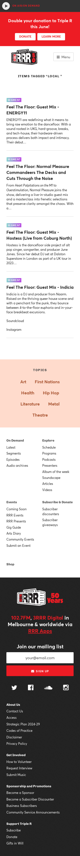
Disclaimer (14, 737)
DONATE (25, 36)
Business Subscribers (21, 806)
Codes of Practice (19, 730)
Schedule (49, 447)
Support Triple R (19, 824)
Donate (11, 837)
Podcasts (49, 459)
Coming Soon (16, 509)
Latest (10, 447)
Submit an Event (18, 545)
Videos (47, 490)
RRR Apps (40, 630)
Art (23, 382)
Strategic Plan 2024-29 (23, 724)
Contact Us (14, 711)
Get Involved (16, 755)
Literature (30, 404)
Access (11, 717)
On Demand (15, 440)
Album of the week (55, 472)
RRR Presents (16, 521)
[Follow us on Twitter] (14, 688)
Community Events (20, 539)
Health (27, 393)
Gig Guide (13, 527)
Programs (49, 453)
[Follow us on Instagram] (66, 688)
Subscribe (13, 830)
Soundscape (51, 477)
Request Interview (19, 768)
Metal (54, 404)
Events (11, 502)
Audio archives (17, 465)
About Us (13, 705)
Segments (13, 453)
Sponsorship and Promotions (28, 786)
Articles (47, 483)
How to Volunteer (19, 762)
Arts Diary (13, 533)
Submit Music (16, 775)
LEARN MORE (51, 36)
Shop (10, 564)
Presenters (49, 465)
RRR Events (14, 515)
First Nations (47, 382)
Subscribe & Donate (57, 502)
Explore (48, 440)
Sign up (40, 671)
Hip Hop (51, 393)
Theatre (40, 415)
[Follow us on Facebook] (30, 688)
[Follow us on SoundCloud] (48, 688)
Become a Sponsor (20, 792)
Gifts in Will (14, 843)
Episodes (13, 459)
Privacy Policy (16, 743)
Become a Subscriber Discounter (30, 799)
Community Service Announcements (33, 812)
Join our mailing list (40, 646)
